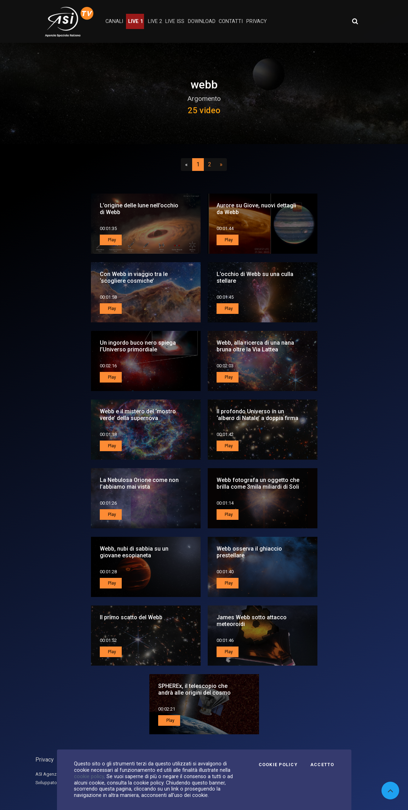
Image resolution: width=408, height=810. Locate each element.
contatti (231, 21)
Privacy (44, 759)
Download (202, 21)
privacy (256, 21)
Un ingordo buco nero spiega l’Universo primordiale (138, 346)
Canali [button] (114, 21)
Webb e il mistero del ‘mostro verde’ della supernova (138, 414)
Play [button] (111, 239)
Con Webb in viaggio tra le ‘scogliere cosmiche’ (134, 277)
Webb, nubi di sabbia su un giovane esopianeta (134, 552)
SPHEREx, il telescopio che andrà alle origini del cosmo (194, 689)
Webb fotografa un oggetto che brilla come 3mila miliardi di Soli (258, 483)
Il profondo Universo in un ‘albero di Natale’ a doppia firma (257, 414)
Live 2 (155, 21)
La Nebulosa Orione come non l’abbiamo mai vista (139, 483)
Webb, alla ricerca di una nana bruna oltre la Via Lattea (255, 346)
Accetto (322, 765)
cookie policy (89, 776)
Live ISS (174, 21)
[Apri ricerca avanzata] (355, 21)
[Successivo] (221, 164)
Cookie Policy (278, 765)
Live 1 (135, 21)
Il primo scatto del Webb (131, 617)
